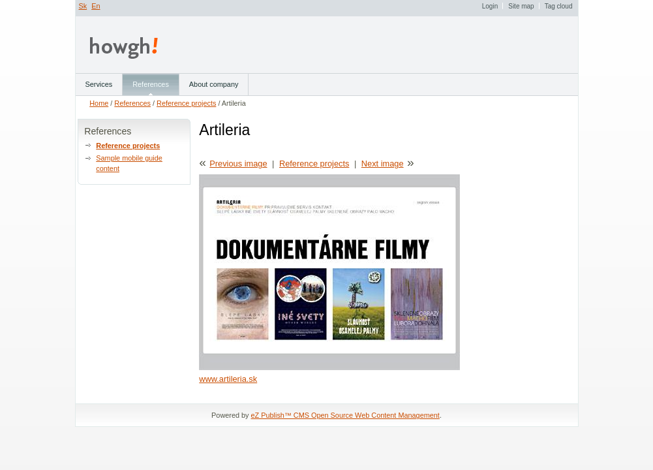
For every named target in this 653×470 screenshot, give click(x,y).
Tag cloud (559, 6)
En (95, 6)
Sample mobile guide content (129, 163)
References (132, 103)
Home (98, 103)
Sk (83, 6)
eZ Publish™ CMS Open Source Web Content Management (345, 415)
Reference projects (186, 103)
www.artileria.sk (228, 379)
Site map (521, 6)
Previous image (238, 163)
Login (490, 6)
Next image (382, 163)
